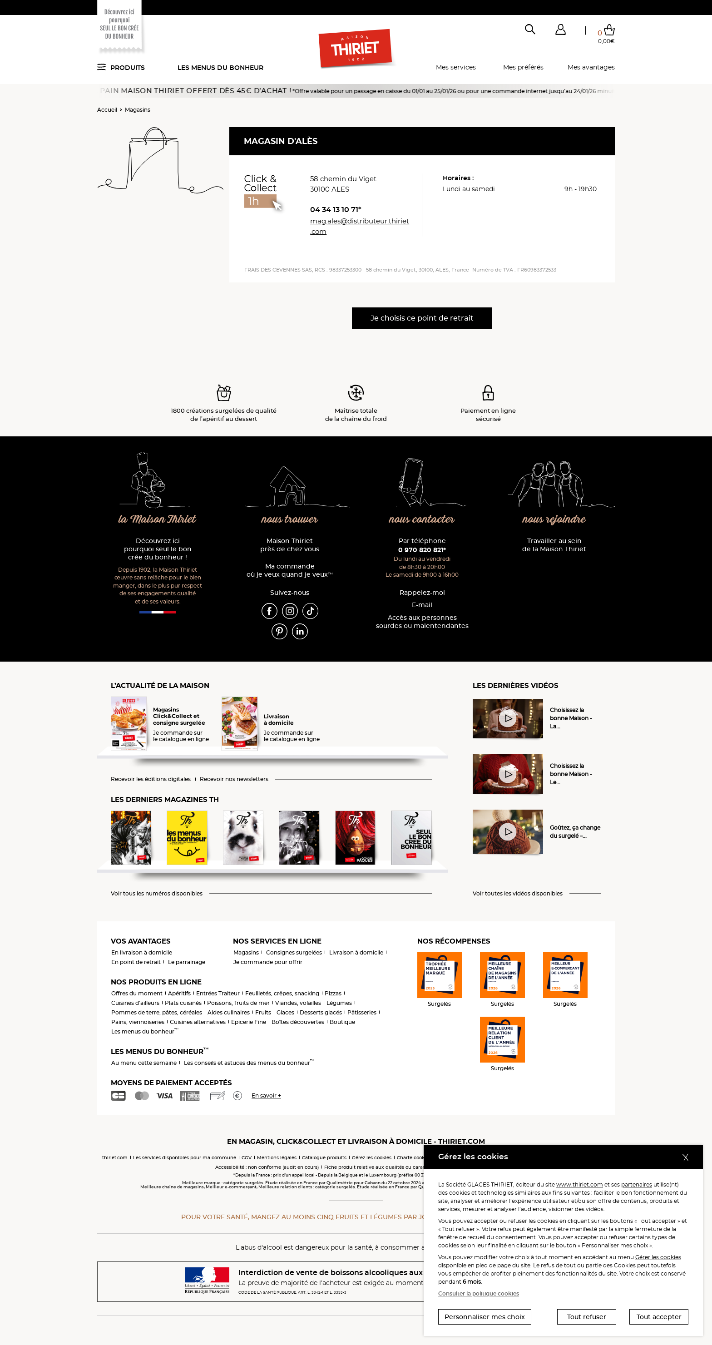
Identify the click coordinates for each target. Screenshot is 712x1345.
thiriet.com (115, 1158)
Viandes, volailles (298, 1002)
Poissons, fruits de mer (238, 1002)
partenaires (636, 1184)
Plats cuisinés (183, 1002)
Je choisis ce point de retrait (422, 318)
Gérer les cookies (658, 1257)
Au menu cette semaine (144, 1062)
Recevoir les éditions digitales (151, 779)
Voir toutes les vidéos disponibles (518, 893)
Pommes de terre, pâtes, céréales (156, 1012)
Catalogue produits (324, 1158)
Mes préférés (523, 67)
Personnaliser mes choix (485, 1317)
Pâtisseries (361, 1012)
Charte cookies (414, 1158)
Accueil (107, 109)
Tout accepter (659, 1317)
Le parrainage (186, 962)
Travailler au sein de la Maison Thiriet (554, 545)
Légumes (339, 1002)
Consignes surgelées (294, 952)
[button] (560, 31)
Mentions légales (277, 1158)
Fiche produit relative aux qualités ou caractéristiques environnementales (410, 1167)
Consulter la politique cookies (478, 1293)
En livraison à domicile (141, 952)
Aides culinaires (229, 1012)
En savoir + (266, 1095)
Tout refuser (586, 1317)
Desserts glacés (321, 1012)
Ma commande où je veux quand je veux (290, 571)
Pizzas (333, 993)
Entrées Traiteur (218, 993)
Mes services (456, 67)
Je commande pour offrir (267, 962)
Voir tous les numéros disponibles (157, 893)
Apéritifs (179, 993)
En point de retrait (136, 962)
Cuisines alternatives (198, 1022)
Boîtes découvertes (298, 1022)
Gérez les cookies (371, 1158)
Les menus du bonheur (220, 68)
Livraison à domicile (356, 952)
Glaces (285, 1012)
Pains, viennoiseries (137, 1022)
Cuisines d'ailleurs (135, 1002)
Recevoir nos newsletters (234, 779)
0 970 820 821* (422, 550)
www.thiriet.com (579, 1184)
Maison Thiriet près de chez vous (289, 545)
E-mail (422, 605)
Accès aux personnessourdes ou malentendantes (422, 622)
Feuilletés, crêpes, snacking (282, 993)
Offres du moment (137, 993)
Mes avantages (591, 67)
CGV (247, 1158)
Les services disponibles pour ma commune (184, 1158)
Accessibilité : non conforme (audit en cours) (267, 1167)
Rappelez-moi (422, 593)
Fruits (263, 1012)
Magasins (137, 109)
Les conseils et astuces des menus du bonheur (249, 1062)
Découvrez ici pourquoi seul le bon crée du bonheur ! (158, 549)
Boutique (342, 1022)
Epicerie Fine (248, 1022)
